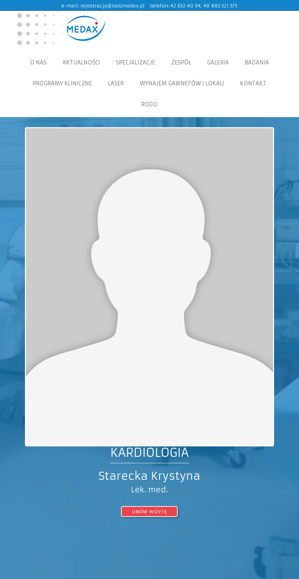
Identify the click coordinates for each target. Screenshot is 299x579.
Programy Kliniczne (62, 83)
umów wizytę (149, 512)
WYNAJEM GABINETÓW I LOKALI (182, 83)
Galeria (218, 62)
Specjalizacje (135, 62)
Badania (257, 62)
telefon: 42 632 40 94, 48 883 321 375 (193, 6)
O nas (38, 62)
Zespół (181, 62)
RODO (149, 104)
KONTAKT (253, 83)
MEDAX (60, 28)
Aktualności (81, 62)
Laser (116, 83)
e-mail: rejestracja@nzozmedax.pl (103, 6)
